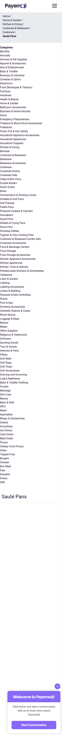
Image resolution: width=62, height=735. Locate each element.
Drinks (3, 478)
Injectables (6, 414)
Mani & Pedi (7, 402)
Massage (5, 390)
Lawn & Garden (9, 278)
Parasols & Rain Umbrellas (15, 294)
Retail (3, 410)
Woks (3, 191)
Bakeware (5, 159)
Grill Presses (7, 203)
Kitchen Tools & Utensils (14, 266)
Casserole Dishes (10, 171)
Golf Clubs (6, 366)
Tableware (6, 274)
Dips (2, 470)
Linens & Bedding (10, 290)
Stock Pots (6, 227)
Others (4, 354)
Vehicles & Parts (9, 350)
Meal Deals (6, 438)
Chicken (4, 462)
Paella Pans (7, 207)
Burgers (4, 458)
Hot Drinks (6, 430)
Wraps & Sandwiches (12, 418)
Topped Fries (7, 454)
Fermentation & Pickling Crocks (18, 195)
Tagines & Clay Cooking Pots (17, 235)
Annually (5, 55)
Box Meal (5, 466)
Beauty (4, 398)
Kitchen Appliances (11, 262)
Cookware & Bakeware (13, 155)
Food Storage (8, 250)
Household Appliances (13, 139)
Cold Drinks (6, 434)
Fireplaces (6, 127)
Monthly (5, 51)
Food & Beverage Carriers (14, 246)
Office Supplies (9, 330)
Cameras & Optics (10, 79)
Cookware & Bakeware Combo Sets (20, 239)
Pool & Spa (6, 302)
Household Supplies (11, 143)
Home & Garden (9, 103)
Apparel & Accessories (13, 63)
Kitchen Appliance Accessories (18, 258)
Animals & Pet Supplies (13, 59)
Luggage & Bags (9, 318)
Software (5, 338)
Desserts (5, 474)
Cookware (6, 167)
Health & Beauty (9, 99)
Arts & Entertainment (12, 67)
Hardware (5, 95)
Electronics (6, 83)
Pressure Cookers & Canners (16, 211)
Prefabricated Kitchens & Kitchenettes (22, 270)
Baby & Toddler (9, 71)
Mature (4, 322)
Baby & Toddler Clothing (14, 382)
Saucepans (6, 215)
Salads (4, 422)
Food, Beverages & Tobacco (16, 87)
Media (3, 326)
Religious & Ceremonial (13, 334)
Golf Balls (5, 358)
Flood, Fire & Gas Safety (14, 131)
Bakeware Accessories (13, 163)
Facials (4, 386)
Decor (3, 115)
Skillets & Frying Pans (12, 223)
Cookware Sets (8, 175)
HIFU (3, 406)
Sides (3, 450)
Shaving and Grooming (13, 374)
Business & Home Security (15, 111)
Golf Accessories (10, 370)
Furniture (5, 91)
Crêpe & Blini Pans (10, 179)
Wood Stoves (7, 314)
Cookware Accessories (13, 243)
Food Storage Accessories (15, 254)
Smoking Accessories (12, 306)
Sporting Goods (9, 342)
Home (6, 16)
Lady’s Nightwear (10, 378)
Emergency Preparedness (14, 119)
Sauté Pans (6, 219)
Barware (5, 151)
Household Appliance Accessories (19, 135)
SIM (2, 482)
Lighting (5, 282)
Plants (3, 298)
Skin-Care (5, 394)
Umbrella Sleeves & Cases (15, 310)
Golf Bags (6, 362)
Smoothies (6, 426)
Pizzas (4, 442)
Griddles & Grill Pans (12, 199)
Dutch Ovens (7, 187)
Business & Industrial (12, 75)
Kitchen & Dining (9, 147)
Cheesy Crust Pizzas (12, 446)
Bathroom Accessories (13, 107)
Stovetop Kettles (9, 231)
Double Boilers (8, 183)
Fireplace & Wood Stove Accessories (21, 123)
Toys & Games (8, 346)
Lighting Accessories (12, 286)
